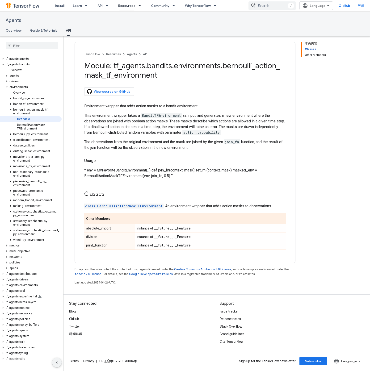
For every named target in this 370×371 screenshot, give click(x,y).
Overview (13, 30)
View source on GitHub (108, 91)
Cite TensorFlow (232, 341)
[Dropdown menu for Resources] (141, 5)
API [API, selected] (68, 30)
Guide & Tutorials (43, 30)
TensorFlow (92, 54)
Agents (13, 20)
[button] (31, 59)
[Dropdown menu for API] (108, 5)
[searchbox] (32, 45)
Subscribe (313, 361)
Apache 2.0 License (88, 274)
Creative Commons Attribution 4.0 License (202, 269)
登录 (361, 6)
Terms (74, 361)
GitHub (344, 6)
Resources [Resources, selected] (126, 6)
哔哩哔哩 (75, 334)
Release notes (230, 319)
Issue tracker (229, 311)
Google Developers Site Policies (151, 274)
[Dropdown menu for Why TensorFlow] (216, 5)
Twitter (74, 326)
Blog (72, 311)
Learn (77, 6)
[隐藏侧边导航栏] (57, 362)
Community (160, 6)
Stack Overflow (231, 326)
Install (59, 6)
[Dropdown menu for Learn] (87, 5)
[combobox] (272, 5)
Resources (113, 54)
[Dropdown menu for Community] (175, 5)
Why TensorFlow (198, 6)
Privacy (88, 361)
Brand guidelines (232, 334)
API (100, 6)
